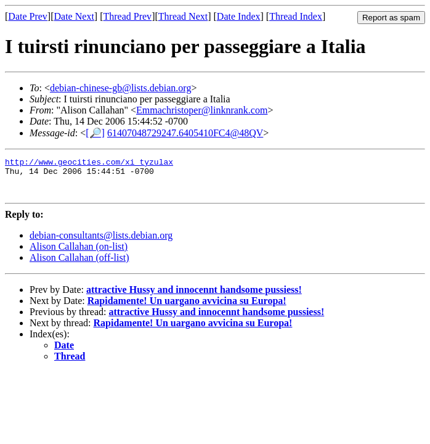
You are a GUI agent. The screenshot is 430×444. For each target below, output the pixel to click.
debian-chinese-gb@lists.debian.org (121, 88)
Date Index (239, 16)
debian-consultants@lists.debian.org (101, 242)
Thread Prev (127, 16)
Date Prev (27, 16)
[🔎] (95, 133)
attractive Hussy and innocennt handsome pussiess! (194, 297)
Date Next (74, 16)
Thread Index (295, 16)
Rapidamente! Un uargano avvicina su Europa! (186, 308)
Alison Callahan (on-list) (79, 254)
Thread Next (183, 16)
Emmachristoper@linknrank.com (201, 110)
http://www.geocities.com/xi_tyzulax (89, 163)
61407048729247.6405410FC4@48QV (185, 133)
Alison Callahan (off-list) (79, 265)
